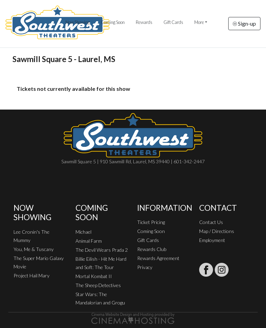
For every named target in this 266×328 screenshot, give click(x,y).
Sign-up (244, 23)
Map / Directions (216, 231)
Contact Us (211, 222)
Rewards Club (151, 249)
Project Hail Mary (32, 275)
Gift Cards (173, 22)
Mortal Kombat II (94, 276)
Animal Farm (89, 241)
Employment (212, 240)
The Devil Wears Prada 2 (102, 250)
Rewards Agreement (158, 258)
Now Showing (77, 22)
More (199, 22)
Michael (83, 232)
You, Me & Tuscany (34, 249)
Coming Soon (113, 22)
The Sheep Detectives (98, 285)
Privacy (144, 267)
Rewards (144, 22)
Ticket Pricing (151, 222)
